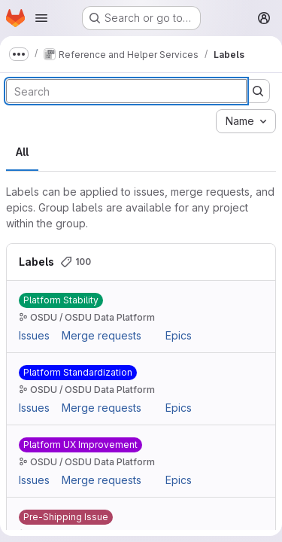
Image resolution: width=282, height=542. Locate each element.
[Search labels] (126, 91)
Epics (178, 335)
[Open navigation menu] (41, 18)
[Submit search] (258, 91)
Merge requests (101, 335)
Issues (34, 335)
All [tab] (22, 151)
